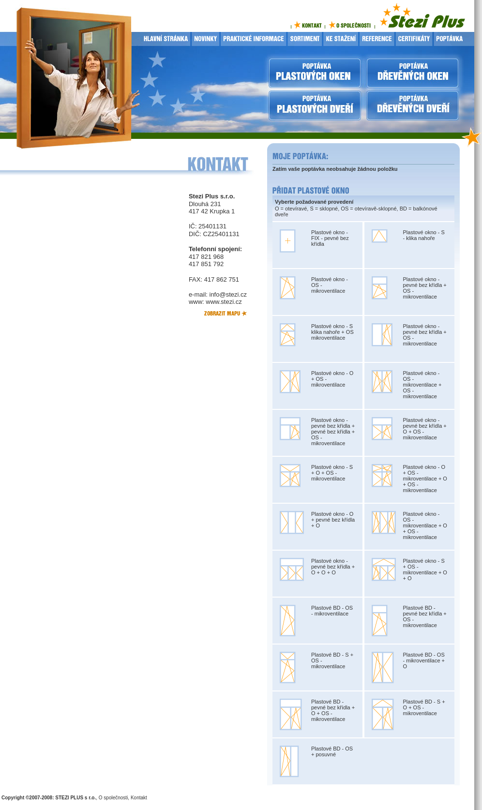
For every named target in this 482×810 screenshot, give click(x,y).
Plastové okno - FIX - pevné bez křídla (330, 238)
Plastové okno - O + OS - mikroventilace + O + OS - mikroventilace (425, 478)
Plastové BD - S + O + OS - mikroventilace (424, 707)
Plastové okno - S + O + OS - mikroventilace (332, 472)
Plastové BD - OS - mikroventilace (332, 610)
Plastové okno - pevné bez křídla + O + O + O (333, 566)
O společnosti (113, 797)
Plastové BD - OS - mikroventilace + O (424, 660)
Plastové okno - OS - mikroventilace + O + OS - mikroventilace (425, 525)
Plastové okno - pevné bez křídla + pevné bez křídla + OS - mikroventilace (333, 431)
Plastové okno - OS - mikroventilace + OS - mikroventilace (422, 384)
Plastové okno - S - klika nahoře (424, 235)
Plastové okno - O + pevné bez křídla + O (333, 519)
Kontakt (139, 797)
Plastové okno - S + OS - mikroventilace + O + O (425, 569)
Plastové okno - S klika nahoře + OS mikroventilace (332, 332)
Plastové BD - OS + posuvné (332, 751)
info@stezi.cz (228, 294)
